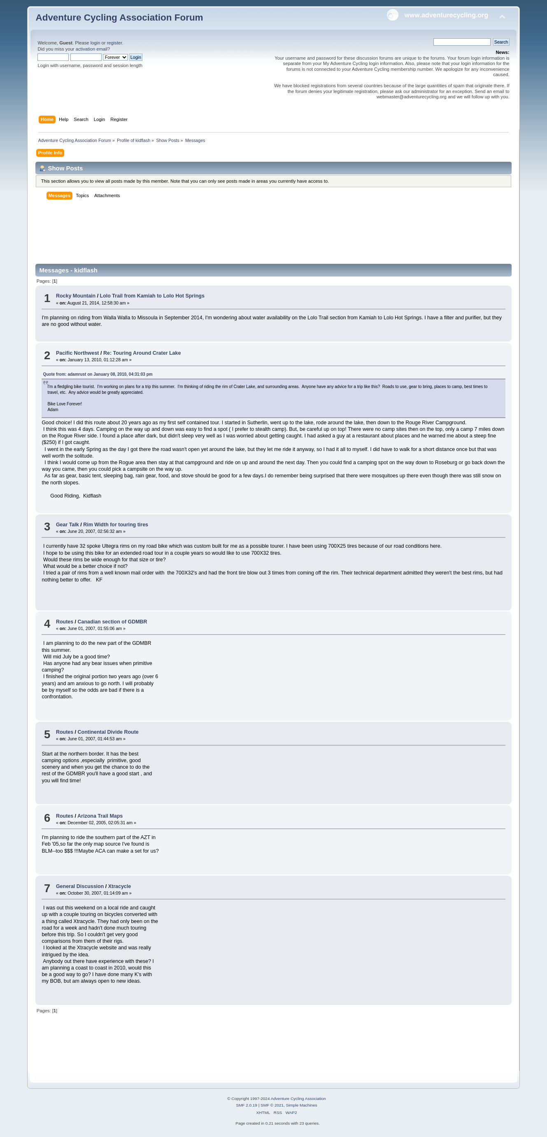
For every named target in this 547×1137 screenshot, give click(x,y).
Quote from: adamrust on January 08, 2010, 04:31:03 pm (97, 374)
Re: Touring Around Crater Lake (142, 353)
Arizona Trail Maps (100, 816)
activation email (91, 49)
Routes (64, 622)
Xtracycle (119, 886)
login (95, 42)
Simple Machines (301, 1105)
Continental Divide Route (108, 732)
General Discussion (80, 886)
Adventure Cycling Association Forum (119, 17)
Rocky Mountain (75, 296)
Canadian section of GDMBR (112, 622)
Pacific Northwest (77, 353)
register (114, 42)
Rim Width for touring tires (115, 525)
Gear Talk (67, 525)
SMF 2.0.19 (246, 1105)
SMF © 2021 (272, 1105)
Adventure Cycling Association (298, 1098)
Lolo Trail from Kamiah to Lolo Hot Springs (152, 296)
